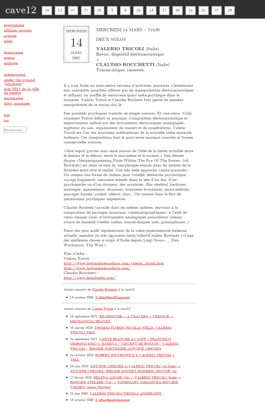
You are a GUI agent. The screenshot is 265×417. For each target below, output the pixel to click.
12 (60, 10)
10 (47, 10)
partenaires (13, 98)
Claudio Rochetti (104, 289)
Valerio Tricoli (102, 308)
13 (151, 10)
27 (86, 10)
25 (203, 10)
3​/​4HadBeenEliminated (112, 297)
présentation (15, 74)
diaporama (13, 52)
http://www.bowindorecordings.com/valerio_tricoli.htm (114, 263)
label (8, 41)
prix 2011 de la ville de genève (21, 90)
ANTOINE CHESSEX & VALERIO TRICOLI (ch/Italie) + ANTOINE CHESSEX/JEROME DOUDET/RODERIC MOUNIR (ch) (125, 368)
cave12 (20, 9)
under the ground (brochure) (19, 81)
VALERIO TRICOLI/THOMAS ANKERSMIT (125, 393)
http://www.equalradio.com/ (90, 277)
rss (6, 120)
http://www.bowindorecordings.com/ (97, 268)
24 (190, 10)
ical (7, 114)
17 (73, 10)
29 (99, 10)
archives (11, 63)
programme (14, 25)
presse (9, 57)
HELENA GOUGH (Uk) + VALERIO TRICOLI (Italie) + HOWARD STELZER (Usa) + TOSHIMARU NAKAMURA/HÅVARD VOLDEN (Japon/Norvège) (125, 382)
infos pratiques (17, 103)
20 (177, 10)
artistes (10, 35)
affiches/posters (18, 30)
